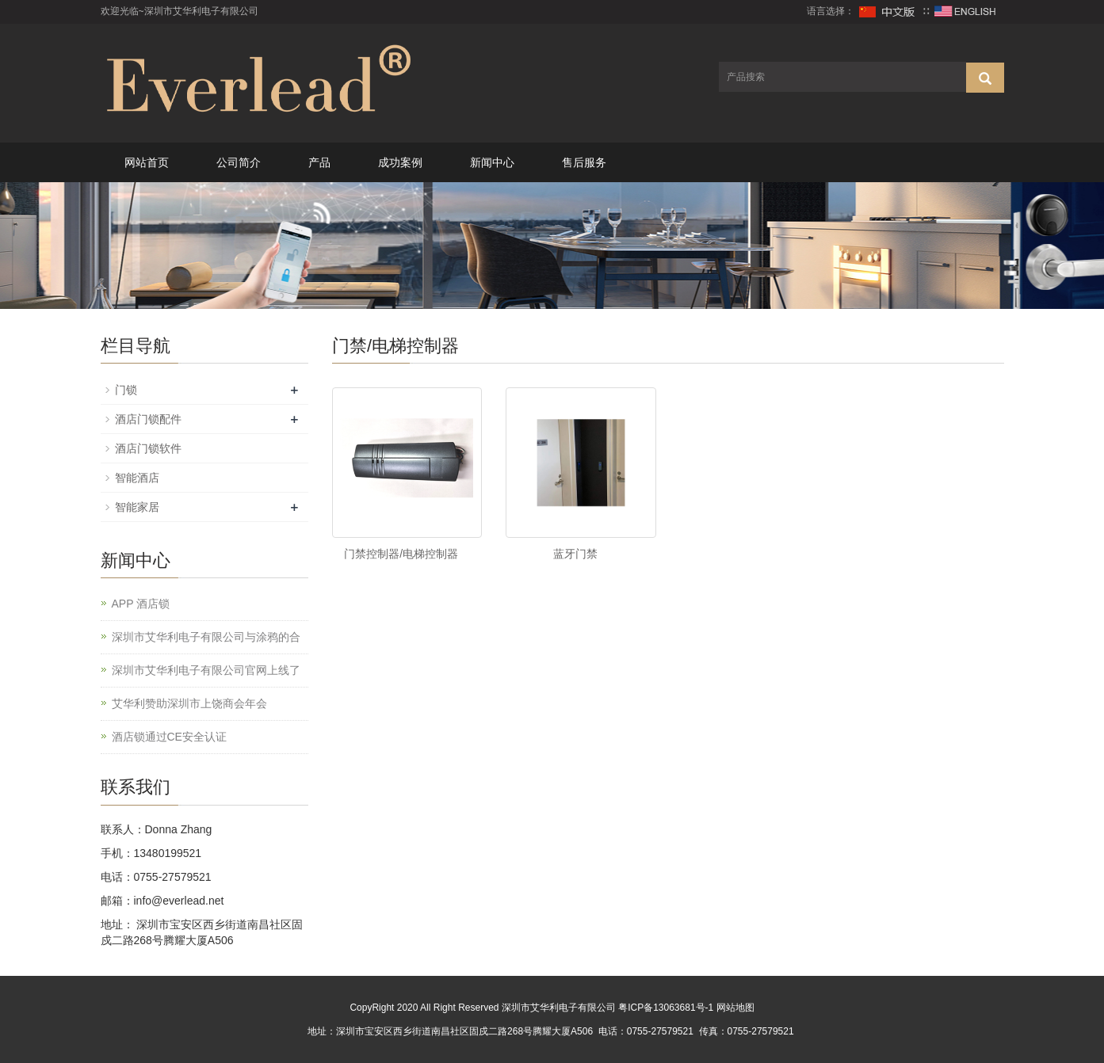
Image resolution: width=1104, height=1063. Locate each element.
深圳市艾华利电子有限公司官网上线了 (206, 670)
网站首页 (146, 162)
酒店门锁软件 (148, 448)
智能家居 (137, 507)
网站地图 (735, 1007)
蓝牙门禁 (575, 553)
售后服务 (584, 162)
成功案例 (400, 162)
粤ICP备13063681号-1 (665, 1007)
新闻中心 (492, 162)
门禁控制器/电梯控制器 (401, 553)
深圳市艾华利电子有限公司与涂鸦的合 (206, 637)
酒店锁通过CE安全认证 (169, 736)
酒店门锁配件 (148, 419)
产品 (319, 162)
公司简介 (238, 162)
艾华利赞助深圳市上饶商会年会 (189, 703)
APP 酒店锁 (141, 603)
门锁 (126, 389)
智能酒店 (137, 477)
